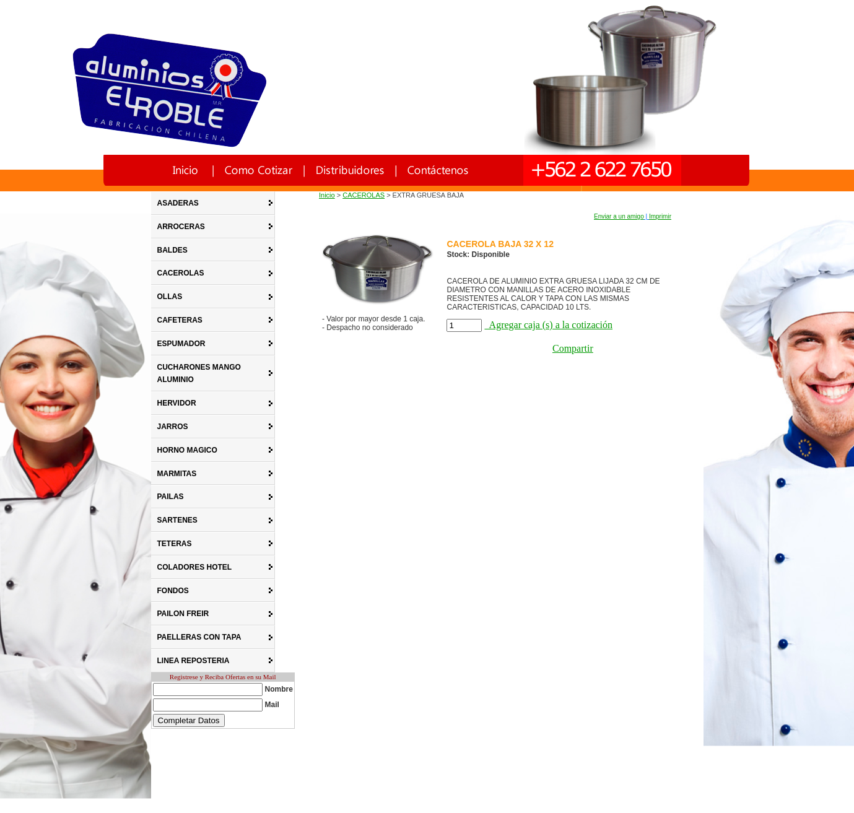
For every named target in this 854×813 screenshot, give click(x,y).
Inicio (327, 195)
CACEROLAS (180, 273)
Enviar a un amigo (619, 216)
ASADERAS (178, 203)
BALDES (172, 250)
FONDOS (173, 590)
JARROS (172, 426)
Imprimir (660, 216)
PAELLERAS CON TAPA (199, 637)
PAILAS (170, 496)
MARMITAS (177, 473)
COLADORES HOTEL (194, 567)
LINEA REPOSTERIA (193, 660)
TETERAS (174, 543)
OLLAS (170, 296)
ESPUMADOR (181, 343)
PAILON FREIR (183, 613)
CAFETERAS (180, 320)
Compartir (572, 348)
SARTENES (177, 520)
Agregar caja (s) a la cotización (548, 325)
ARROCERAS (181, 226)
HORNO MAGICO (187, 450)
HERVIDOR (176, 403)
